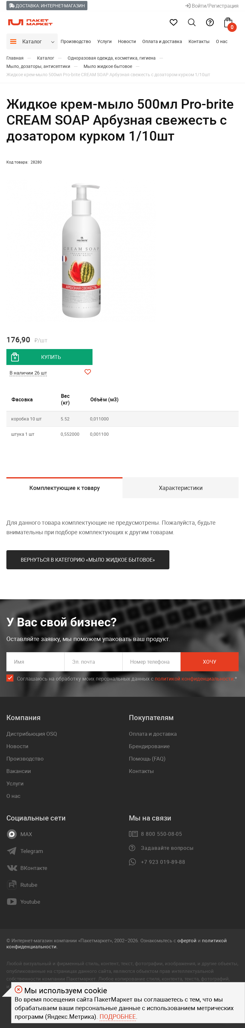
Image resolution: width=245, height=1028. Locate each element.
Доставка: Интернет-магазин (47, 6)
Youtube (30, 901)
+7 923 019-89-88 (163, 862)
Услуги (104, 41)
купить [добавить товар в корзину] (51, 357)
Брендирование (149, 746)
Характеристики (181, 488)
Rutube (28, 884)
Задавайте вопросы (167, 848)
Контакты (199, 41)
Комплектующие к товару (64, 488)
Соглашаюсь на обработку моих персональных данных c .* (127, 678)
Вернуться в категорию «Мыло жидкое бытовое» (88, 559)
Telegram (31, 851)
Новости (127, 41)
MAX (26, 834)
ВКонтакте (33, 867)
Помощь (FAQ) (147, 758)
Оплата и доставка (162, 41)
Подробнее (118, 1016)
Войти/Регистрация (212, 6)
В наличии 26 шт (28, 372)
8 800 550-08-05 (161, 834)
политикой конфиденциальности (194, 678)
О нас (221, 41)
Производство (76, 41)
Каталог (32, 41)
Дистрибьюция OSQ (31, 733)
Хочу (209, 661)
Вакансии (18, 771)
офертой (187, 940)
